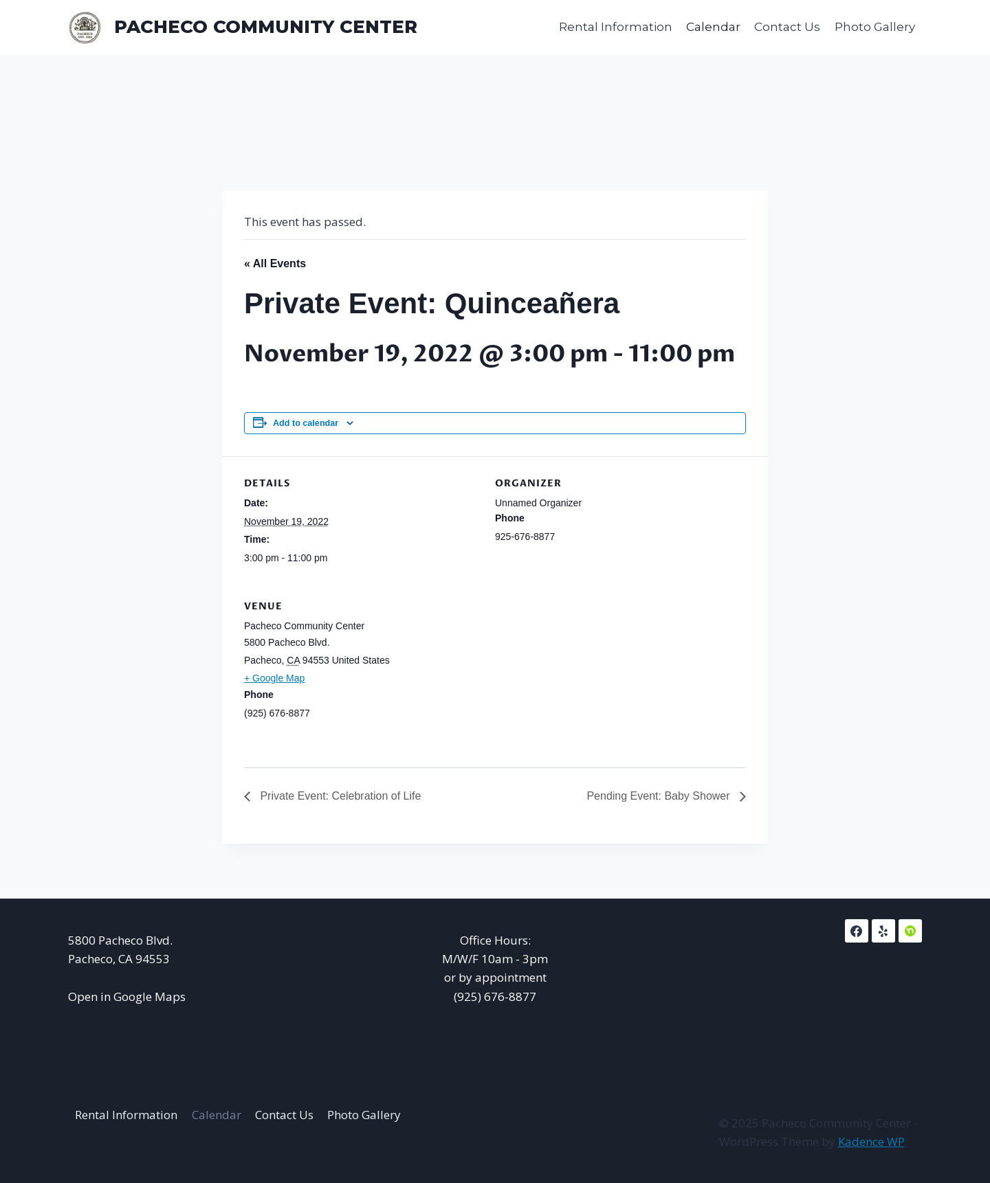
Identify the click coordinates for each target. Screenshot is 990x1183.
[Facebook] (856, 931)
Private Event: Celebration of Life (339, 796)
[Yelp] (883, 931)
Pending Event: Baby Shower (659, 796)
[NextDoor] (910, 931)
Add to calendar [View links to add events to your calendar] (305, 423)
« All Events (275, 263)
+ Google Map (274, 678)
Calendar (713, 27)
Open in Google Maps (127, 996)
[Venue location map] (673, 673)
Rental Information (615, 27)
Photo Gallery (875, 27)
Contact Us (787, 27)
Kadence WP (871, 1141)
